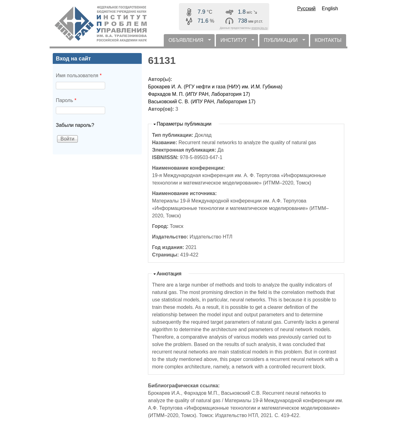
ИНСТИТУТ (235, 42)
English (330, 8)
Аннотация (169, 273)
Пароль (66, 100)
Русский (306, 8)
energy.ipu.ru (260, 27)
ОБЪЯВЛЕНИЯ (187, 42)
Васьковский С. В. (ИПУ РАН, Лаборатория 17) (201, 101)
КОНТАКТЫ (328, 40)
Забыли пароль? (75, 125)
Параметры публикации (184, 124)
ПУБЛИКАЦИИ (282, 42)
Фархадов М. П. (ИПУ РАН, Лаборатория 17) (199, 94)
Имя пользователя (79, 75)
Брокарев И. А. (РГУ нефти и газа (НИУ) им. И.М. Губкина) (215, 86)
